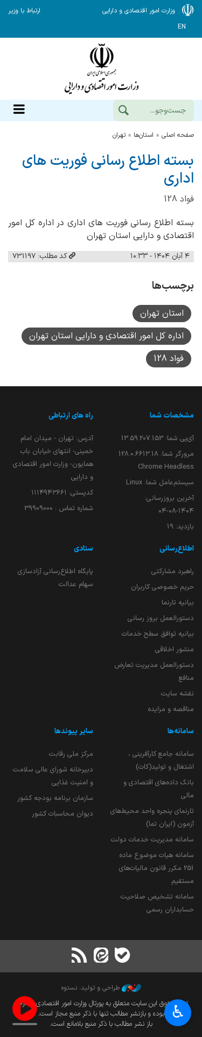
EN (182, 27)
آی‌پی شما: (157, 438)
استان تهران (162, 313)
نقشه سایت (177, 693)
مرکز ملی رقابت (71, 754)
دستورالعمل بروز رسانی (161, 618)
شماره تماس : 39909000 (58, 508)
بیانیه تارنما (178, 602)
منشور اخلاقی (174, 649)
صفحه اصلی (178, 135)
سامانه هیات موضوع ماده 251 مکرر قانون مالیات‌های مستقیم (156, 868)
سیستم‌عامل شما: (160, 482)
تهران (119, 135)
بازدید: (180, 526)
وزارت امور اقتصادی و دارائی (101, 69)
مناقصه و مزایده (171, 709)
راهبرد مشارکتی (172, 571)
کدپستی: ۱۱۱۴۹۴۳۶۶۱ (62, 493)
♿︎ (178, 1013)
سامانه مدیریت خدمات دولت (152, 839)
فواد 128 (169, 358)
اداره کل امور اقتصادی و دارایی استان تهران (106, 336)
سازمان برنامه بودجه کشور (55, 798)
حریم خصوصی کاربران (162, 587)
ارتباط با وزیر (24, 11)
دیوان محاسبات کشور (62, 814)
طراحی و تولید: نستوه (101, 988)
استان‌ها (144, 135)
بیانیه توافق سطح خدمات (158, 634)
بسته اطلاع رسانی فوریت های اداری (108, 170)
